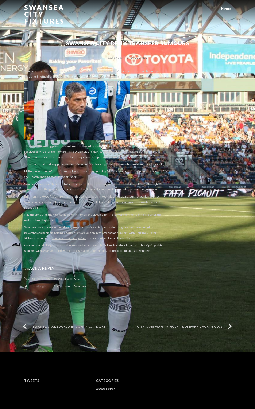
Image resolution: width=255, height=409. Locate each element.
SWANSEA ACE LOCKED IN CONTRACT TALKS (69, 326)
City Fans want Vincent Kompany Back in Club (180, 326)
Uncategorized (137, 57)
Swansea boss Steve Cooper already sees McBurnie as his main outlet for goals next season (84, 227)
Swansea (80, 286)
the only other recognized (69, 238)
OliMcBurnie (62, 286)
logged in (47, 278)
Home (226, 8)
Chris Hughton (40, 286)
